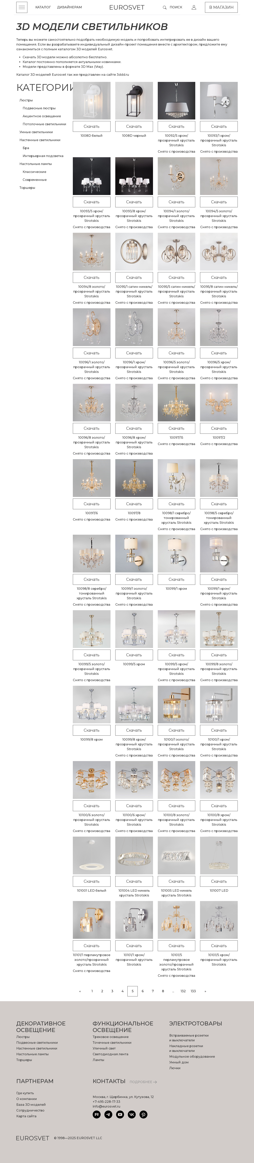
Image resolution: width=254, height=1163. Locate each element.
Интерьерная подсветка (43, 156)
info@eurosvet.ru (106, 1106)
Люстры (26, 100)
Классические (34, 172)
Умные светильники (36, 132)
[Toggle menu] (21, 7)
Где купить (25, 1093)
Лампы (98, 1060)
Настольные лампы (35, 164)
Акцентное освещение (42, 116)
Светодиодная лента (110, 1054)
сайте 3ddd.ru (117, 75)
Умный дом (179, 1062)
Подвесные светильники (37, 1043)
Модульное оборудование (192, 1056)
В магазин (221, 7)
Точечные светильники (112, 1043)
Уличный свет (104, 1048)
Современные (35, 180)
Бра (26, 148)
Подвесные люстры (39, 108)
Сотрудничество (30, 1110)
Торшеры (27, 188)
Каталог (43, 7)
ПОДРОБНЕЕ (143, 1082)
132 (183, 991)
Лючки (175, 1068)
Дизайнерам (69, 7)
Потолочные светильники (44, 124)
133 (193, 991)
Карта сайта (26, 1116)
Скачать (91, 126)
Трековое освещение (111, 1037)
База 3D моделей (31, 1105)
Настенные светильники (40, 140)
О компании (26, 1099)
